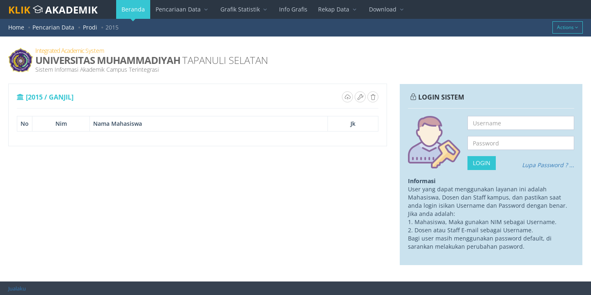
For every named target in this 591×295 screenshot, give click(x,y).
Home (16, 27)
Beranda (133, 12)
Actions (567, 27)
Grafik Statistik (244, 9)
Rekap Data (338, 9)
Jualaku (17, 288)
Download (387, 9)
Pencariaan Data (183, 9)
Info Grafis (293, 9)
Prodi (90, 27)
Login (481, 163)
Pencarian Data (53, 27)
